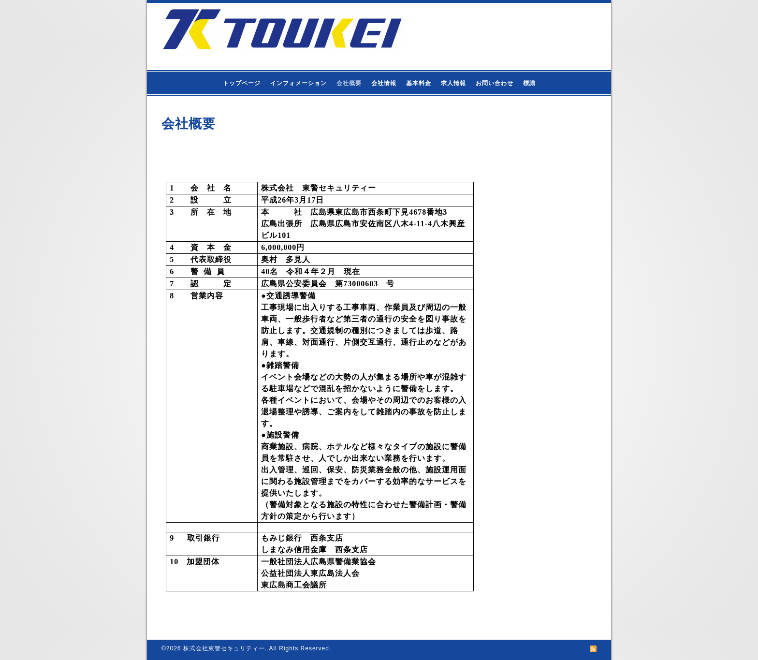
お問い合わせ (494, 83)
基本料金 (418, 83)
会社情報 (383, 83)
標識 (529, 83)
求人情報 (453, 83)
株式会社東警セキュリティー (224, 648)
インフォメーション (298, 83)
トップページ (242, 83)
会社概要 (349, 83)
